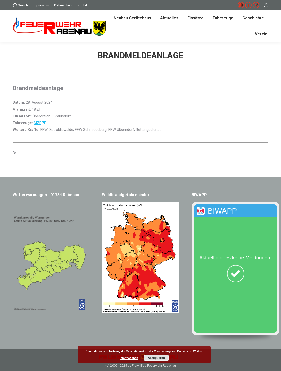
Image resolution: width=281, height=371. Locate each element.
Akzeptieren (156, 358)
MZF (37, 123)
